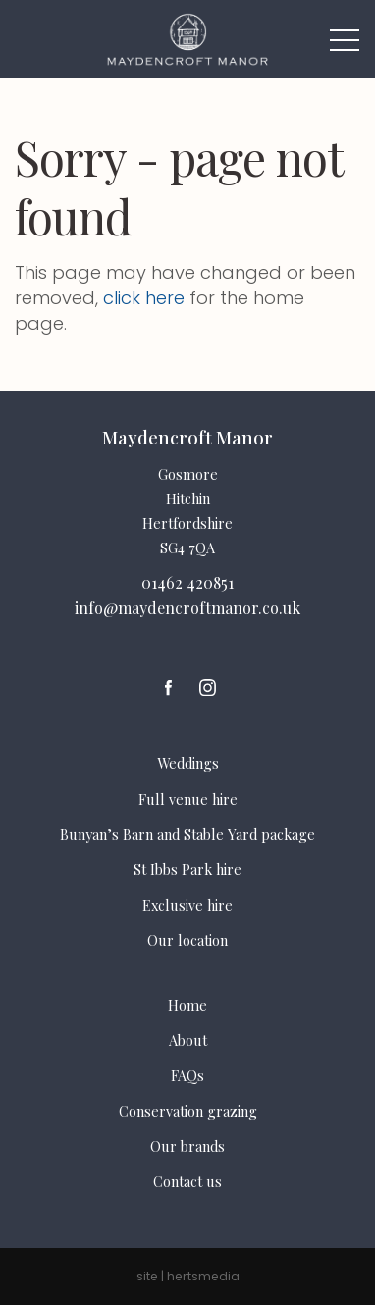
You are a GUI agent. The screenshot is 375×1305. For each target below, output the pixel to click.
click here (144, 298)
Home (187, 1005)
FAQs (187, 1075)
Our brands (187, 1146)
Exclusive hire (187, 904)
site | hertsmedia (188, 1276)
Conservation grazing (188, 1111)
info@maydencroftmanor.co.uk (187, 608)
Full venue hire (188, 799)
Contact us (187, 1181)
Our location (187, 940)
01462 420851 (187, 582)
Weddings (188, 763)
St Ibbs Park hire (187, 869)
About (188, 1040)
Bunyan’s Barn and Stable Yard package (187, 834)
